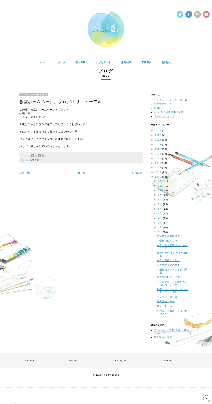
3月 (160, 222)
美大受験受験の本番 (168, 265)
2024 (158, 139)
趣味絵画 (126, 62)
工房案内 (146, 62)
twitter (73, 360)
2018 (158, 167)
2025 (158, 135)
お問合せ (167, 62)
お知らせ (34, 160)
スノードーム (164, 306)
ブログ (61, 62)
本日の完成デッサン (168, 260)
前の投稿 (137, 172)
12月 (161, 181)
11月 (161, 185)
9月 (160, 194)
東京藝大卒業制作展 (168, 236)
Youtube (166, 360)
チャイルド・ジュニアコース (170, 100)
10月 (161, 190)
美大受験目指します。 (169, 277)
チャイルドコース (164, 116)
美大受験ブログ (163, 337)
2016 (158, 177)
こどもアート (103, 62)
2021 (158, 153)
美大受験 (80, 62)
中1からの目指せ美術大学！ (170, 112)
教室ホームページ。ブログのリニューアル (172, 291)
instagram (121, 360)
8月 (160, 199)
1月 (160, 232)
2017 (158, 172)
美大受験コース (163, 104)
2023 (158, 144)
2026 (158, 130)
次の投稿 (25, 172)
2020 (158, 158)
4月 (160, 218)
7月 (160, 204)
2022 (158, 149)
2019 (158, 163)
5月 (160, 213)
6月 (160, 208)
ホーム (44, 62)
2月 (160, 227)
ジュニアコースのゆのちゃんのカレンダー (172, 283)
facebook (29, 360)
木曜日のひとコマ (167, 240)
